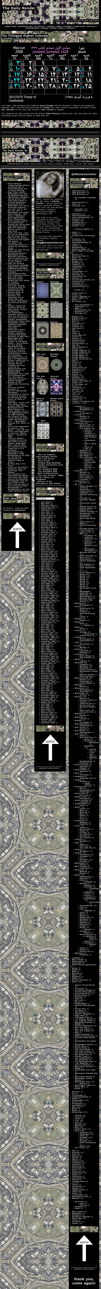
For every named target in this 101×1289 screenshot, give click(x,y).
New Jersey (80, 727)
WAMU (77, 1068)
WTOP (77, 1088)
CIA (81, 858)
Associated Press (83, 993)
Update (75, 1188)
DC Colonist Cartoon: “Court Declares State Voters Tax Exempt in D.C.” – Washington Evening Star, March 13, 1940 (19, 420)
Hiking (75, 372)
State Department (87, 568)
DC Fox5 (79, 1000)
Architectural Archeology (83, 236)
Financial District (89, 460)
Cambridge (84, 681)
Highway (76, 371)
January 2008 (47, 614)
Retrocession (81, 310)
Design (75, 316)
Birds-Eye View (79, 256)
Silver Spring (86, 676)
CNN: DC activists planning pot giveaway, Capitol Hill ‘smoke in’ (18, 265)
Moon (82, 814)
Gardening (76, 340)
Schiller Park (86, 635)
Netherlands (90, 899)
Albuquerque (85, 732)
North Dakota (81, 770)
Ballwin (83, 698)
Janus (77, 1119)
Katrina (83, 1205)
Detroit (83, 686)
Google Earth (78, 354)
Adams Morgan (86, 486)
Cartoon (75, 273)
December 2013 (48, 532)
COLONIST (67, 26)
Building (76, 263)
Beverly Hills (85, 425)
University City (86, 712)
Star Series (80, 1148)
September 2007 (48, 621)
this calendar (7, 110)
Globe (82, 1136)
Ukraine (83, 950)
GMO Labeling (78, 347)
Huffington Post (82, 1017)
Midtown (93, 758)
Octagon (83, 1141)
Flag (74, 332)
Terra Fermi (44, 461)
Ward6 (82, 583)
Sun (81, 817)
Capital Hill (85, 491)
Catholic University (88, 494)
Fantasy (75, 325)
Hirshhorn (89, 535)
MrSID (75, 970)
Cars (74, 269)
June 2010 (45, 565)
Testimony (76, 1176)
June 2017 (45, 512)
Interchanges (90, 437)
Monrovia (84, 921)
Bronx (87, 739)
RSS (85, 164)
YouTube (76, 1222)
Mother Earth (81, 1129)
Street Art (76, 1171)
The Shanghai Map (47, 471)
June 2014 (45, 529)
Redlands (84, 452)
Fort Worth (84, 834)
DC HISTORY (40, 26)
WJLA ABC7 (80, 1087)
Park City (84, 846)
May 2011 (45, 546)
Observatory (85, 559)
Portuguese (77, 1104)
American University (84, 488)
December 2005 (48, 656)
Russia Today (81, 1048)
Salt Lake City (86, 848)
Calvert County (86, 669)
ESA (74, 321)
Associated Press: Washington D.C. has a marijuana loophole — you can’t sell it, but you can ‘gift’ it (18, 207)
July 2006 (45, 645)
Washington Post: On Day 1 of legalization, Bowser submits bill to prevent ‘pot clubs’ (18, 359)
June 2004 (45, 687)
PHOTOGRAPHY (32, 28)
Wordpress (77, 1215)
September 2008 (48, 600)
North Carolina (81, 764)
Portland (83, 781)
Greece (88, 895)
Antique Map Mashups (49, 463)
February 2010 (47, 572)
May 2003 (45, 707)
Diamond (84, 1132)
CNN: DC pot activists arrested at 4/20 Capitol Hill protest (19, 239)
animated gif (78, 222)
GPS (74, 360)
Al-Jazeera (79, 988)
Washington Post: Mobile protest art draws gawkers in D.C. (18, 409)
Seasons (76, 1152)
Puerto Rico (80, 793)
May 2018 (45, 504)
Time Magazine (81, 1063)
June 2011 (45, 544)
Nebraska (79, 717)
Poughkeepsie (86, 761)
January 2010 (47, 573)
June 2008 (45, 605)
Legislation (80, 306)
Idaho (77, 627)
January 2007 (47, 634)
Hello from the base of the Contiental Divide (18, 485)
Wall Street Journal (83, 1066)
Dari (44, 110)
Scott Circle (85, 566)
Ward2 (82, 576)
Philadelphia (85, 790)
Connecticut (80, 481)
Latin (74, 393)
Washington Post (82, 1082)
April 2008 (45, 609)
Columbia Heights (88, 500)
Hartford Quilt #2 (15, 292)
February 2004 (47, 692)
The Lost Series (46, 459)
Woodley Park (86, 598)
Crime (74, 295)
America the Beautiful (18, 479)
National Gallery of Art (91, 544)
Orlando (83, 612)
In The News (77, 384)
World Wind (77, 1218)
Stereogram (77, 1168)
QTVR (74, 1109)
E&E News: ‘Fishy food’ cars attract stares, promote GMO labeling (18, 404)
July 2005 (45, 665)
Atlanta (83, 620)
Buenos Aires (92, 938)
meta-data (76, 963)
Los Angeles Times (83, 1021)
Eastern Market (86, 508)
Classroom (77, 281)
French (75, 337)
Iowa (77, 642)
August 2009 (46, 582)
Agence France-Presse (85, 985)
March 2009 (46, 590)
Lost (77, 1122)
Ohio (77, 773)
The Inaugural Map (47, 469)
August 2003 (46, 702)
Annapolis (84, 664)
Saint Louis (85, 710)
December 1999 (48, 723)
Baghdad (88, 911)
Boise (82, 629)
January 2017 (47, 515)
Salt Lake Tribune (83, 1051)
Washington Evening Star (86, 1073)
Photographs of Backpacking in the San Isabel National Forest (19, 489)
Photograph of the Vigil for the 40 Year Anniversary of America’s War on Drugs (18, 458)
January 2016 (47, 522)
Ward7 (82, 584)
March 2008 (46, 611)
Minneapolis (85, 690)
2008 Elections (78, 192)
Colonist (39, 164)
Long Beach (90, 440)
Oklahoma (79, 776)
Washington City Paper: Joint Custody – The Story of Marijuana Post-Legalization (18, 215)
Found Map (77, 335)
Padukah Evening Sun (85, 1036)
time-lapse (77, 1178)
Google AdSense (79, 350)
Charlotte (84, 766)
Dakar (87, 933)
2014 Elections (78, 194)
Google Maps (78, 355)
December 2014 (48, 527)
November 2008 (48, 597)
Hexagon (83, 1137)
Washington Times (83, 1085)
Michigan (79, 685)
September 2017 (48, 507)
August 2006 (46, 643)
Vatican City (85, 951)
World (77, 875)
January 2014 (47, 531)
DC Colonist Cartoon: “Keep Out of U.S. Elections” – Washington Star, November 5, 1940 (17, 450)
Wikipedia (76, 1213)
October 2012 (47, 539)
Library (75, 400)
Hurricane (79, 1202)
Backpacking (78, 247)
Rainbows (79, 1207)
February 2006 (47, 653)
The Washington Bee (84, 1061)
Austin (83, 827)
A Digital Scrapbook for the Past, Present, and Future (76, 21)
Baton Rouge (85, 656)
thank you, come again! (84, 1281)
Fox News (79, 1010)
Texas (77, 826)
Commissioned (78, 286)
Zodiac (47, 107)
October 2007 (47, 619)
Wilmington (85, 605)
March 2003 (46, 711)
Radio (74, 1110)
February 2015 (47, 524)
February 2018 (47, 505)
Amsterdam (94, 902)
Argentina (89, 936)
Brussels (84, 878)
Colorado (79, 471)
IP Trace (76, 391)
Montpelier (84, 851)
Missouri (79, 697)
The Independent (82, 1058)
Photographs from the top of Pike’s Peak (18, 481)
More (82, 1139)
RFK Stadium (85, 564)
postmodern (77, 1105)
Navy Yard (84, 557)
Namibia (83, 922)
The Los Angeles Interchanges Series (46, 456)
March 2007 (46, 631)
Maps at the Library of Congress (50, 477)
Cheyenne (84, 955)
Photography (78, 1100)
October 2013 (47, 534)
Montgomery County (89, 671)
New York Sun (81, 1027)
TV (73, 1183)
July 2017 (45, 510)
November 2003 (48, 697)
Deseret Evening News (85, 1005)
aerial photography (80, 217)
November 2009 (48, 577)
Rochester (84, 763)
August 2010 (46, 561)
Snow (77, 1208)
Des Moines (85, 644)
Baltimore (84, 666)
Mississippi (80, 693)
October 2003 (47, 699)
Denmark (88, 887)
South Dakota (81, 804)
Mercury (83, 812)
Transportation (78, 1181)
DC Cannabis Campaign (85, 197)
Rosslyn (83, 861)
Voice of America (82, 1065)
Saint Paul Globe (82, 1049)
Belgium (88, 885)
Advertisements (79, 216)
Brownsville (85, 829)
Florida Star (80, 1009)
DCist (77, 1002)
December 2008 (48, 595)
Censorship (77, 276)
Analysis (76, 219)
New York (79, 734)
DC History (77, 301)
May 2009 (45, 587)
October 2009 (47, 578)
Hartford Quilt (14, 294)
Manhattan (89, 746)
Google (75, 349)
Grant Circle (85, 522)
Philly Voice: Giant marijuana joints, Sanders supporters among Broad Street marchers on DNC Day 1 (19, 333)
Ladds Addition (88, 784)
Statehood (79, 311)
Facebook (76, 323)
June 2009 (45, 585)
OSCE (74, 1098)
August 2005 (46, 663)
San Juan (84, 795)
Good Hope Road (87, 518)
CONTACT (71, 28)
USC (86, 449)
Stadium (76, 1161)
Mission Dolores (88, 466)
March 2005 (46, 672)
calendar (76, 264)
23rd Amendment (82, 305)
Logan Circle (85, 532)
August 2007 (46, 622)
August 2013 (46, 536)
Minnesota (79, 688)
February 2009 (47, 592)
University (76, 1186)
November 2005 (48, 658)
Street (75, 1169)
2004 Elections (78, 191)
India (82, 907)
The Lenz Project (47, 475)
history (75, 376)
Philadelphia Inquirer (84, 1044)
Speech (75, 1157)
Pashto (50, 110)
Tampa (82, 617)
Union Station (86, 573)
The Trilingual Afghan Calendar (24, 35)
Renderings (77, 1112)
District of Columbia (55, 164)
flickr (74, 333)
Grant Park (89, 634)
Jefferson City (86, 703)
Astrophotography (80, 242)
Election (76, 320)
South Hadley (86, 683)
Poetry (75, 1102)
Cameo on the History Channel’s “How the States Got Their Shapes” (18, 469)
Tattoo (75, 1174)
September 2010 (48, 560)
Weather (76, 1198)
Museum (76, 973)
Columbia (84, 802)
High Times (80, 1015)
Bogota (92, 944)
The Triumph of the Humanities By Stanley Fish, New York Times (18, 475)
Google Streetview (80, 359)
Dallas (82, 831)
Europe (83, 883)
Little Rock (85, 421)
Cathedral (84, 493)
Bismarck (84, 771)
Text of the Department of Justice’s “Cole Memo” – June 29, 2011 (18, 428)
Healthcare (77, 369)
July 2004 (45, 685)
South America (86, 934)
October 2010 (47, 558)
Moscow (88, 929)
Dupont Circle (86, 506)
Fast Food (76, 328)
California (79, 423)
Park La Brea (90, 444)
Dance (75, 300)
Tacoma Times (81, 1056)
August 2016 (46, 517)
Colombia (89, 943)
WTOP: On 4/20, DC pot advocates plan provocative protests (18, 251)
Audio (74, 244)
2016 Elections (78, 202)
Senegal (83, 931)
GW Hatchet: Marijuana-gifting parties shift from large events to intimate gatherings (18, 199)
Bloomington (85, 639)
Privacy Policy (69, 164)
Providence (85, 798)
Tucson (83, 418)
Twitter (75, 1185)
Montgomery (85, 410)
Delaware (79, 603)
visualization (78, 1195)
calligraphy (77, 266)
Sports (75, 1159)
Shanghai (89, 882)
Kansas (78, 646)
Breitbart (79, 997)
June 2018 (45, 502)
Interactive (77, 388)
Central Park (92, 750)
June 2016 (45, 521)
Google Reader (79, 357)
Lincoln (83, 719)
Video (74, 1191)
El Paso (83, 832)
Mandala (78, 1124)
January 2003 (47, 714)
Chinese (75, 278)
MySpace (76, 977)
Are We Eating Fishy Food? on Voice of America (17, 399)
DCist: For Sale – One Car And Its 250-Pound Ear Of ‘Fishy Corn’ (18, 234)
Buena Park (85, 427)
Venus (82, 819)
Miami (82, 610)
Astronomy (77, 241)
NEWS (59, 26)
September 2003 (48, 701)
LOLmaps (43, 467)
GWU (82, 523)
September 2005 (48, 662)
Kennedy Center (87, 528)
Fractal (78, 1117)
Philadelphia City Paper (85, 1041)
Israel (82, 912)
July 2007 (45, 624)
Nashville (84, 824)
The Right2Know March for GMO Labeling (18, 413)
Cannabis (79, 209)
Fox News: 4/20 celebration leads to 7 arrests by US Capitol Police (18, 245)
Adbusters (76, 214)
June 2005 (45, 667)
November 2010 (48, 556)
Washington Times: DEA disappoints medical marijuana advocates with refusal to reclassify (19, 324)
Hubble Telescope (80, 381)
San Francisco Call (83, 1053)
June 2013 (45, 538)
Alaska (78, 411)
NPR (77, 1032)
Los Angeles (85, 428)
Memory (78, 1125)
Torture (75, 1180)
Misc (77, 1127)
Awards (75, 246)
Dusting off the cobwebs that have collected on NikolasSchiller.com (17, 366)
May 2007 (45, 628)
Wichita (83, 647)
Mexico (83, 916)
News (74, 982)
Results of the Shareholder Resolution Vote (18, 384)
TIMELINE (51, 26)
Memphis (84, 822)
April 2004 (45, 690)
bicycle (75, 254)
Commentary (77, 285)
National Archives (80, 980)
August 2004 (46, 684)
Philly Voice (80, 1046)
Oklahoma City (86, 778)
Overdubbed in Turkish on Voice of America (18, 395)
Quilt (77, 1131)
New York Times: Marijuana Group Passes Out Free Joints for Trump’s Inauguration (18, 280)
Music (74, 975)
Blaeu (74, 258)
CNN (77, 998)
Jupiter (83, 809)
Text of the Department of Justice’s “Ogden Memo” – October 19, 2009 (18, 434)
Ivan (82, 1203)
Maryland (79, 663)
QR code (76, 1107)
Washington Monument (90, 550)
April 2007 (45, 629)
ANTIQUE (44, 28)
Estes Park (84, 476)
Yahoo (75, 1220)
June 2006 (45, 646)
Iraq (81, 909)
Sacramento (85, 454)
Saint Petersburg (87, 613)
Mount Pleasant (87, 556)
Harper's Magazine (83, 1014)
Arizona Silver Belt (83, 992)
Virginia (78, 853)
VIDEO (61, 28)
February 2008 (47, 612)
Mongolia (84, 919)
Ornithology (77, 1095)
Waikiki (88, 625)
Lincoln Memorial (89, 541)
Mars (82, 810)
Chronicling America (81, 280)
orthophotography (80, 1097)
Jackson (83, 695)
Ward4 (82, 579)
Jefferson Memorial (89, 538)
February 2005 (47, 673)
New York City (86, 737)
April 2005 (45, 670)
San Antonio (85, 838)
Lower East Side (92, 754)
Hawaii (78, 622)
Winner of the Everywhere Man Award (48, 482)
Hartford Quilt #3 (15, 290)
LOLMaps (76, 958)
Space (77, 807)
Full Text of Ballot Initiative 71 (16, 388)
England (88, 892)
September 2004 (48, 682)
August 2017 (46, 509)
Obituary (76, 1092)
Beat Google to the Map (83, 251)
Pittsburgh (84, 792)
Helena (83, 715)
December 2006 (48, 636)
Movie (74, 968)
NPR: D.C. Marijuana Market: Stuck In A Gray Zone (17, 229)
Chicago (83, 632)
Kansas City (85, 705)
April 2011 (45, 548)
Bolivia (88, 941)
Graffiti (75, 362)
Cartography (77, 271)
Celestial (76, 275)
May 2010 (45, 566)
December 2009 (48, 575)
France (88, 894)
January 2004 (47, 694)
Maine (77, 659)
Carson (88, 430)
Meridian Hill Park (88, 552)
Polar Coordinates (88, 1142)
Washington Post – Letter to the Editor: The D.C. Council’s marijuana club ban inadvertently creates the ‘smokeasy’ (17, 351)
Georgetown (85, 513)
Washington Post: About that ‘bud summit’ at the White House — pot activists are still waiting (18, 341)
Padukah (83, 652)
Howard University (88, 525)
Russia (83, 928)
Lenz (77, 1120)
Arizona (78, 415)
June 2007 (45, 626)
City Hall (84, 498)
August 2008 (46, 602)
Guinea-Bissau (86, 905)
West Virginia (81, 866)
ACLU (74, 204)
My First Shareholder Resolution (17, 391)
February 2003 (47, 712)
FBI (73, 330)
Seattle (83, 865)
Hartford (83, 483)
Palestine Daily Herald (85, 1038)
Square (83, 1146)
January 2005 (47, 675)
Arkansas (79, 420)
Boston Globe (81, 995)
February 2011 (47, 551)
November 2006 (48, 638)
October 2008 (47, 599)
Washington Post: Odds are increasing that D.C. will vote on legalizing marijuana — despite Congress (18, 377)
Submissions (78, 1173)
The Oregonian (81, 1060)
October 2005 (47, 660)
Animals (75, 221)
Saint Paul (84, 691)
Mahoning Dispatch (83, 1022)
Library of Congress (81, 401)
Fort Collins (85, 478)
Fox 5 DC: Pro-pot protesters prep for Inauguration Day (16, 287)
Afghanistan (85, 877)
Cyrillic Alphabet (79, 296)
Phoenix (83, 416)
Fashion (75, 326)
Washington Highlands (85, 592)
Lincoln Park (85, 530)
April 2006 (45, 650)
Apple (74, 232)
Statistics (76, 1164)
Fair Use (79, 164)
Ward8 (82, 586)
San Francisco (86, 457)
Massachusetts (81, 678)
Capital (75, 268)
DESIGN (53, 28)
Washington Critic (80, 1197)
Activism (76, 206)
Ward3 (82, 578)
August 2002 (46, 721)
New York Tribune (83, 1031)
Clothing (76, 283)
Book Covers (78, 259)
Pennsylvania (81, 787)
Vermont (78, 849)
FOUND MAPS (79, 26)
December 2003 (48, 695)
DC (76, 484)
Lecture (75, 396)
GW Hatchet (80, 1012)
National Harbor (87, 674)
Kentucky (79, 649)
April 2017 (45, 514)
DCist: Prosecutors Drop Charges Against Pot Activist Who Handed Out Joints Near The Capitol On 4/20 (19, 222)
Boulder (83, 472)
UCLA (87, 447)
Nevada (78, 720)
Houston (83, 836)
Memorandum (78, 961)
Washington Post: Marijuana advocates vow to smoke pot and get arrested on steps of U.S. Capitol (18, 258)
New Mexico (80, 731)
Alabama (79, 406)
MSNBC (78, 1024)
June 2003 (45, 706)
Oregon (78, 780)
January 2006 (47, 655)
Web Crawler (78, 1211)
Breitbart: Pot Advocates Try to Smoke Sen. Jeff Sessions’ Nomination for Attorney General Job (18, 300)
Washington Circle (88, 588)
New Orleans (85, 658)
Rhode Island (81, 797)
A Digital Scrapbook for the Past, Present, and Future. (67, 160)
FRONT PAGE (10, 26)
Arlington (84, 856)
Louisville (84, 651)
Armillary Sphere (82, 229)
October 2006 (47, 639)
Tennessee (79, 821)
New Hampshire (82, 724)
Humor (75, 383)
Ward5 (82, 581)
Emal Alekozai (53, 113)
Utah (77, 843)
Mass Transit (78, 960)
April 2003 (45, 709)
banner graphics (79, 249)
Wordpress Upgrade (81, 1217)
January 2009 (47, 594)
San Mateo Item (82, 1055)
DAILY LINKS (78, 298)
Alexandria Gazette (83, 990)
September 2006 (48, 641)
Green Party (77, 367)
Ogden (82, 844)
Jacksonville (85, 608)
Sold (74, 1154)
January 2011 (47, 553)
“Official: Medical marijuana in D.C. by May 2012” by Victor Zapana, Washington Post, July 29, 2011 (17, 442)
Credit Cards (78, 293)
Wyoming (79, 953)
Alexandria (84, 854)
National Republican (84, 1026)
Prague (83, 926)
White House (85, 596)
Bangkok (83, 841)
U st (82, 571)
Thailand (79, 839)
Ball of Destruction (48, 473)
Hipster (75, 374)
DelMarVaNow (81, 1004)
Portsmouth (85, 725)
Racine (83, 873)
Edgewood (84, 510)
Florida (78, 607)
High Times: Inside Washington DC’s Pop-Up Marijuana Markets (18, 193)
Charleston (84, 868)
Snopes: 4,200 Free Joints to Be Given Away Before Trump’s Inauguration (17, 308)
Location (76, 403)
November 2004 (48, 678)
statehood (76, 1163)
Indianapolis (85, 641)
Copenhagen (95, 888)
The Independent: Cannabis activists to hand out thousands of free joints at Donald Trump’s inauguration (18, 316)
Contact (91, 164)
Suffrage (79, 313)
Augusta (83, 661)
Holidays (76, 377)
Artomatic (76, 239)
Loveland (84, 479)
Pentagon (84, 860)
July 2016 (45, 519)
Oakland (83, 450)
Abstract (79, 1115)
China (82, 880)
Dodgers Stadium (88, 432)
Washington (80, 863)
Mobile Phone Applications (84, 965)
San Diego (84, 455)
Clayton (83, 702)
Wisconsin (79, 870)
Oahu (82, 624)
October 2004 (47, 680)
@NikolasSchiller (84, 174)
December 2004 (48, 677)
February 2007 (47, 633)
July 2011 (45, 543)
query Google (46, 105)
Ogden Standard (82, 1034)
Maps (77, 308)
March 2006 (46, 651)
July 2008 (45, 604)
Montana (78, 714)
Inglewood (89, 435)
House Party (77, 379)
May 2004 (45, 689)
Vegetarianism (78, 1190)
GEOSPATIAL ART (25, 26)
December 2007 (48, 616)
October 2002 (47, 719)
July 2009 (45, 583)
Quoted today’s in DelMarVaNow (16, 371)
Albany (83, 736)
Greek (74, 364)
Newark (83, 729)
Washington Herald (83, 1077)
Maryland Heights (88, 707)
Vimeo (75, 1193)
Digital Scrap (78, 318)
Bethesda (84, 668)
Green (75, 366)
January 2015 (47, 526)
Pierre (82, 805)
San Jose (84, 469)
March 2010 (46, 570)
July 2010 (45, 563)
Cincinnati (84, 775)
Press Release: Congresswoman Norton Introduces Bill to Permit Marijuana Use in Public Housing (18, 187)
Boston (83, 680)
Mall (81, 534)
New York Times (82, 1029)
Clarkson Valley (87, 700)
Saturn (83, 815)
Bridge (75, 261)
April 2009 (45, 588)
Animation (76, 224)
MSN (74, 971)
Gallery (75, 338)
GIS (73, 345)
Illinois (78, 630)
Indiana (78, 637)
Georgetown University (85, 516)
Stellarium (76, 1166)
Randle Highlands (88, 561)
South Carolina (81, 800)
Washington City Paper (85, 1070)
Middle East (85, 917)
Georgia (78, 618)
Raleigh (83, 768)
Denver (83, 474)
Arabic (75, 234)
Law (74, 394)
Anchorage (84, 413)
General (75, 342)
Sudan (82, 948)
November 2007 (48, 617)
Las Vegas (84, 722)
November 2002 (48, 718)
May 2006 (45, 648)
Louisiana (79, 654)
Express (83, 1083)
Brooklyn (89, 741)
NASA (74, 978)
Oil (73, 1093)
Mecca (82, 914)
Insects (75, 386)
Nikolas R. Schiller (22, 164)
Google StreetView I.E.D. (51, 465)
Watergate (84, 595)
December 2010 (48, 555)
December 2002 (48, 716)
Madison (83, 871)
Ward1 (82, 574)
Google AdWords (79, 352)
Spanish (75, 1156)
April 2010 (45, 568)
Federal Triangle (87, 511)
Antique (75, 226)
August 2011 (46, 541)
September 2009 (48, 580)
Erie (81, 788)
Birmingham (85, 408)
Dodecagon (85, 1134)
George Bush (78, 343)
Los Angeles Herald (84, 1019)
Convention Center (88, 503)
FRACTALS (91, 26)
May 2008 (45, 607)
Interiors (76, 389)
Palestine (84, 924)
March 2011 (46, 549)
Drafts (77, 290)
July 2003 (45, 704)
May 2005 (45, 668)
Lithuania (89, 897)
